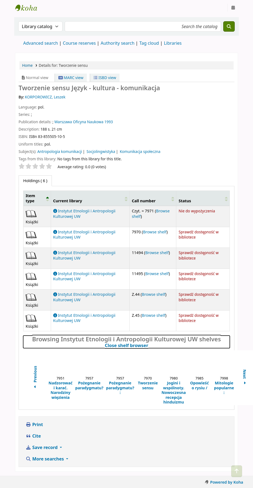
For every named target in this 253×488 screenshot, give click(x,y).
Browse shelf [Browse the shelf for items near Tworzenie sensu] (154, 231)
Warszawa (63, 121)
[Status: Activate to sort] (203, 198)
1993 (108, 121)
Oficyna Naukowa (88, 121)
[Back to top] (236, 471)
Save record (42, 447)
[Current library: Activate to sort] (90, 198)
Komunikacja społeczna (140, 151)
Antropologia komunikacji (59, 151)
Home (27, 65)
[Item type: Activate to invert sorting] (37, 198)
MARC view (71, 77)
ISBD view (105, 77)
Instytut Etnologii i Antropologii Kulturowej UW (29, 7)
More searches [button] (45, 459)
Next (244, 377)
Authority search (118, 43)
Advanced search (40, 43)
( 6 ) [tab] (35, 180)
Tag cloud (149, 43)
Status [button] (184, 200)
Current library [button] (67, 200)
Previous (35, 378)
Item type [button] (30, 198)
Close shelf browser (150, 345)
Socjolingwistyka (101, 151)
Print (34, 424)
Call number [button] (144, 200)
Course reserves (79, 43)
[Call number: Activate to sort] (152, 198)
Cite (33, 436)
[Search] (229, 26)
